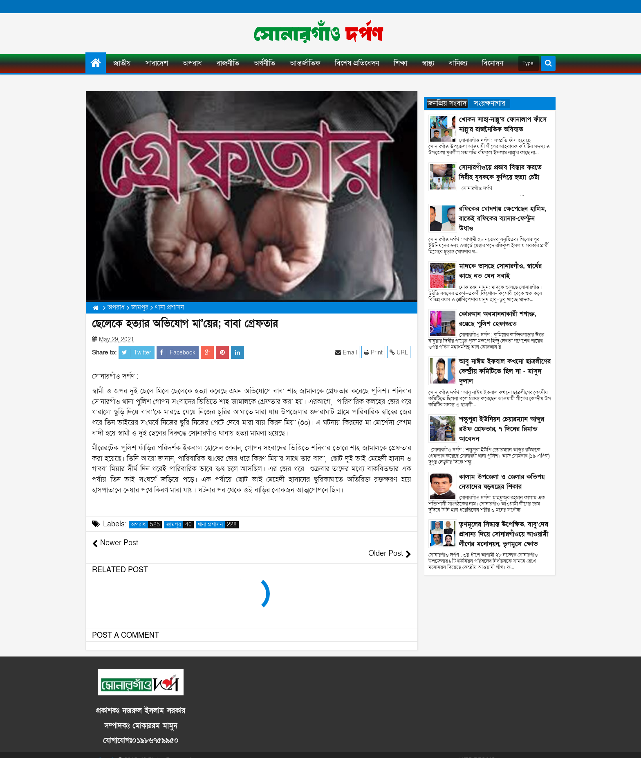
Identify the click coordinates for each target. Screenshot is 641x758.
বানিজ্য (458, 63)
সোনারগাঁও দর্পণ (102, 749)
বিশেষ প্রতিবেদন (357, 63)
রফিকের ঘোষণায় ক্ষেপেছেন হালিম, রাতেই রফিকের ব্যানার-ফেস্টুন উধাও (502, 218)
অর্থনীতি (264, 63)
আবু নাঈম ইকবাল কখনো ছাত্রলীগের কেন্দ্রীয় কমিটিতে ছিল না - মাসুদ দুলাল (505, 371)
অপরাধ (192, 63)
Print (374, 352)
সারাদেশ (157, 63)
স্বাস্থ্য (428, 63)
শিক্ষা (400, 63)
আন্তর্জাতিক (305, 63)
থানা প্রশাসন (218, 524)
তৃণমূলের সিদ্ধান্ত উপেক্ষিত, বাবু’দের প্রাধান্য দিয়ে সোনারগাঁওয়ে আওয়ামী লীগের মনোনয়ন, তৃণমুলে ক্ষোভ (503, 534)
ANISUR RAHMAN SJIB (525, 749)
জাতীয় (122, 63)
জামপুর (180, 524)
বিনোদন (492, 63)
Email (347, 352)
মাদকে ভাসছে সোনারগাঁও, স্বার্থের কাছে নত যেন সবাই (500, 271)
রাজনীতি (228, 63)
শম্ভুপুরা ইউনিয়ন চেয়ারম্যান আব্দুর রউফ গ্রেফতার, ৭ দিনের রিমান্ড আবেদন (501, 429)
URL (399, 352)
